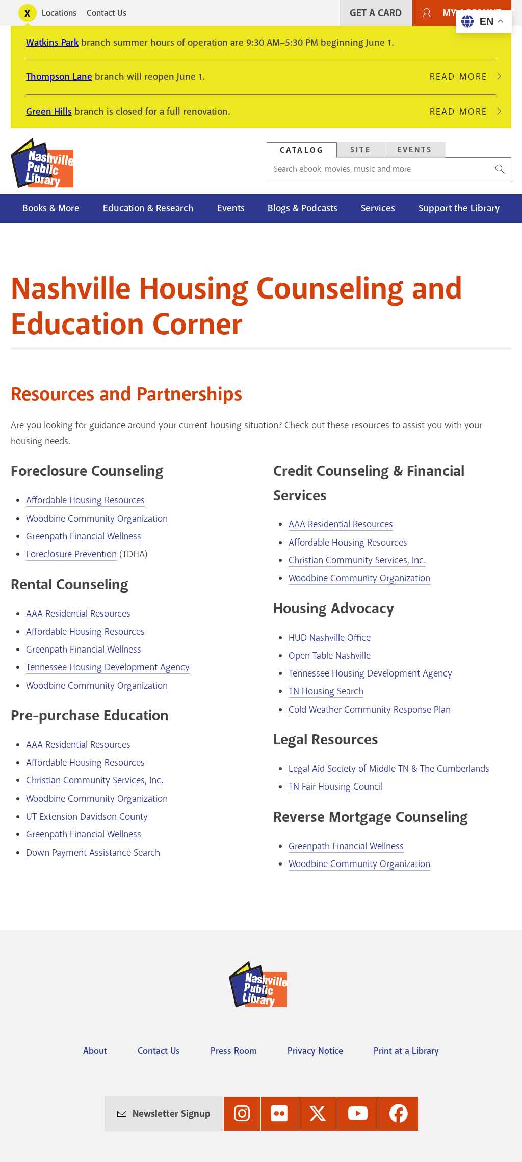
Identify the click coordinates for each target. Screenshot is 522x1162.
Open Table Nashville (330, 656)
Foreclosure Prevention (71, 554)
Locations (59, 13)
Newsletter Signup (172, 1113)
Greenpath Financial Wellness (83, 536)
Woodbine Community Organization (97, 518)
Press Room (234, 1051)
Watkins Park (52, 43)
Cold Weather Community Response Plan (370, 710)
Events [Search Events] (415, 150)
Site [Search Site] (360, 150)
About (95, 1051)
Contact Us (106, 13)
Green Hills (49, 111)
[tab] (302, 150)
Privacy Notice (315, 1051)
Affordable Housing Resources (85, 500)
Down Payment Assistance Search (93, 853)
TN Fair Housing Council (336, 786)
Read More (463, 77)
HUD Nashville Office (330, 638)
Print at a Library (406, 1051)
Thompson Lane (59, 77)
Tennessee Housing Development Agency (108, 667)
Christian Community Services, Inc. (94, 780)
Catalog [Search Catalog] (302, 150)
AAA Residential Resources (78, 614)
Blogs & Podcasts (302, 208)
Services (378, 208)
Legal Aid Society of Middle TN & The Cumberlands (389, 769)
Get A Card (376, 13)
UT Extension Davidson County (87, 816)
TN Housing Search (326, 691)
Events (231, 208)
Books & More (51, 208)
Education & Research (148, 208)
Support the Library (459, 208)
